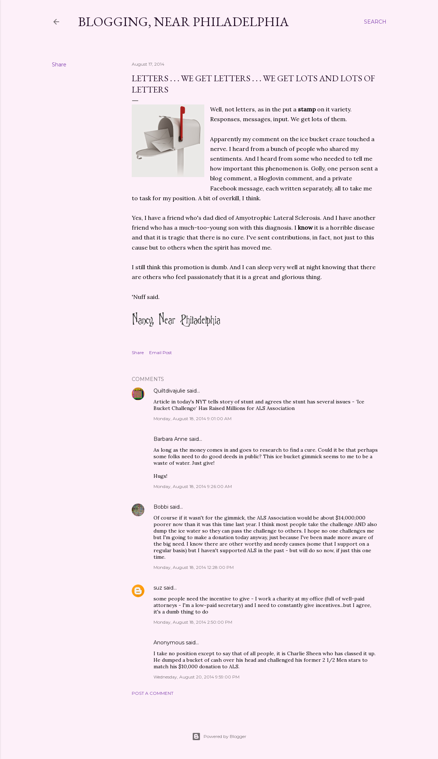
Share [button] (59, 64)
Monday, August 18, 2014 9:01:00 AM (192, 418)
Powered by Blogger (219, 736)
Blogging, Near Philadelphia (183, 21)
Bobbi (160, 507)
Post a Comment (152, 693)
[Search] (375, 21)
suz (157, 587)
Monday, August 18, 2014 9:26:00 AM (192, 486)
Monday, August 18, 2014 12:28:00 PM (193, 567)
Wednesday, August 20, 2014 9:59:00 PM (196, 677)
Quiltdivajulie (169, 390)
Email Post (160, 352)
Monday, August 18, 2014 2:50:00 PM (192, 622)
